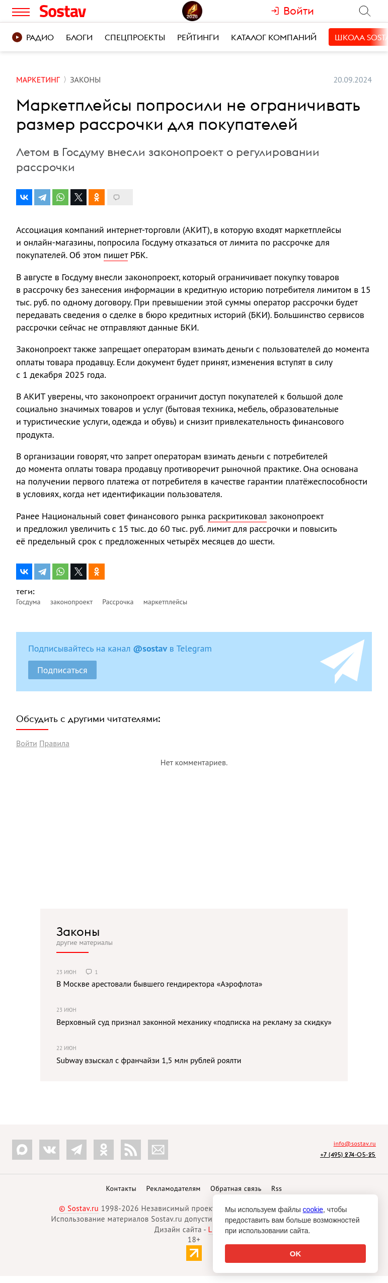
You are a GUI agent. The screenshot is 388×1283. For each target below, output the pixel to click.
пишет (116, 255)
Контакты (121, 1188)
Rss (276, 1188)
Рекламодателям (173, 1188)
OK (295, 1253)
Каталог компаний (274, 37)
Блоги (79, 37)
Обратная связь (236, 1188)
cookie (313, 1210)
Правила (54, 743)
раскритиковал (237, 516)
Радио (33, 37)
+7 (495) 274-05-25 (348, 1154)
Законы (78, 931)
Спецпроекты (135, 37)
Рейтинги (198, 37)
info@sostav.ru (355, 1143)
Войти (26, 743)
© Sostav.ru (79, 1208)
